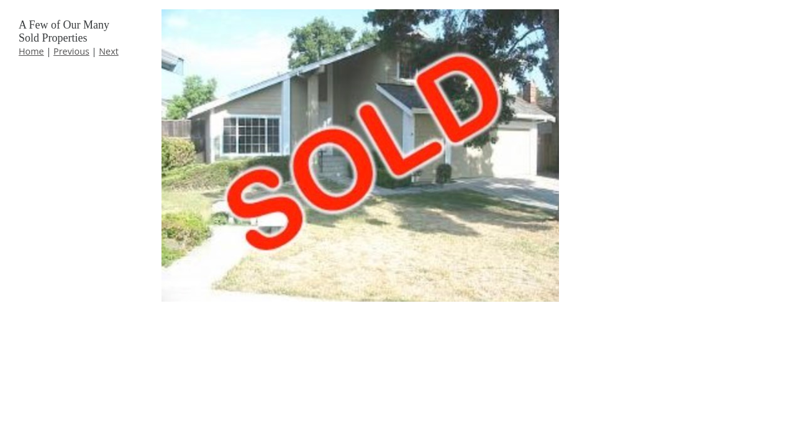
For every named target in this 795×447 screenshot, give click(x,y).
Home (31, 51)
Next (109, 51)
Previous (71, 51)
